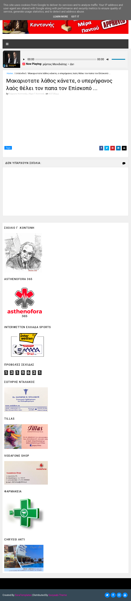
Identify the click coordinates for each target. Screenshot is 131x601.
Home (10, 73)
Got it (75, 16)
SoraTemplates (23, 595)
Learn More (60, 16)
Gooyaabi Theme (58, 595)
